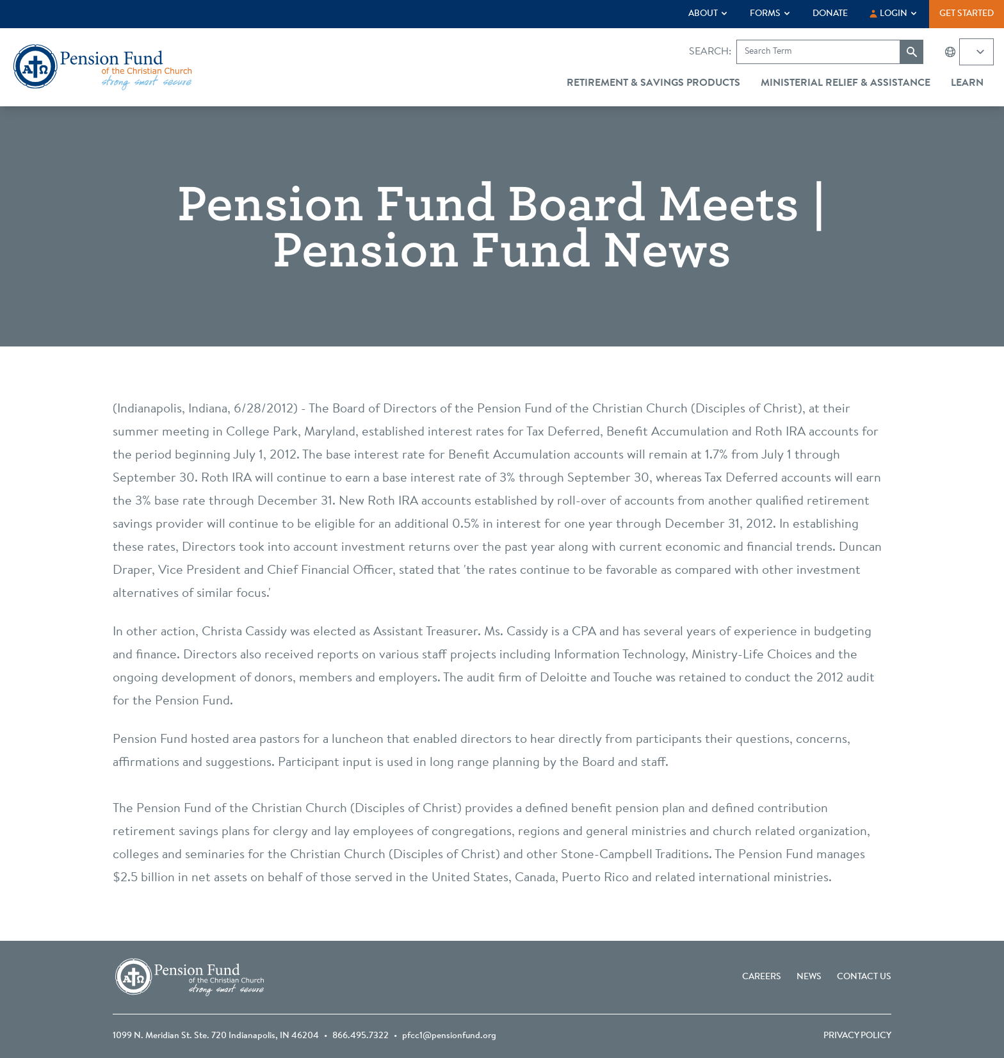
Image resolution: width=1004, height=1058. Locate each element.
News (809, 977)
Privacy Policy (857, 1036)
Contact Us (864, 977)
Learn (967, 83)
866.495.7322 (360, 1036)
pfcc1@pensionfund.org (449, 1036)
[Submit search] (911, 52)
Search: (710, 52)
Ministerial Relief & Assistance (845, 83)
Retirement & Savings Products (653, 83)
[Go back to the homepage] (102, 67)
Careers (761, 977)
